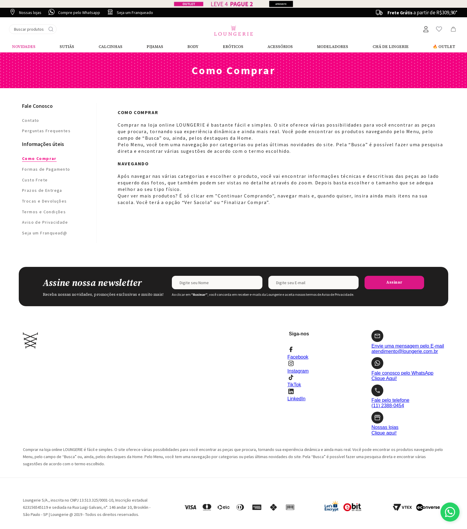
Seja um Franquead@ (44, 233)
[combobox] (33, 29)
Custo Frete (35, 180)
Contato (30, 120)
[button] (425, 29)
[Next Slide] (453, 13)
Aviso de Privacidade (45, 222)
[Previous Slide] (380, 13)
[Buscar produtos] (51, 29)
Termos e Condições (44, 211)
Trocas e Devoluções (44, 201)
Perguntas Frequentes (46, 130)
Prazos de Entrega (42, 190)
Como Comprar (39, 158)
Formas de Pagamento (46, 169)
